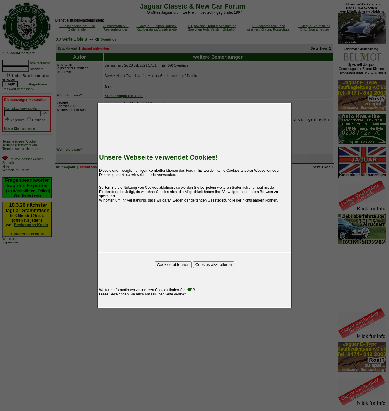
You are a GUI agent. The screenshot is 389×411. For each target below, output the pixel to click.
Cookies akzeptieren (213, 264)
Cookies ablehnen (173, 264)
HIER (190, 290)
